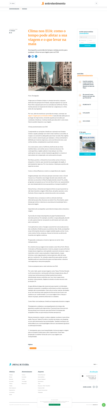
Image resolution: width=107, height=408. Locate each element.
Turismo (24, 9)
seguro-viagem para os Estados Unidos (40, 115)
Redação (13, 30)
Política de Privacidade (62, 402)
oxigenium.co (95, 404)
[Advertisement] (53, 17)
